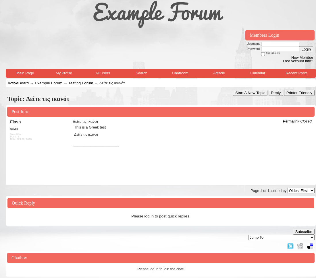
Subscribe (303, 232)
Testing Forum (80, 83)
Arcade (219, 73)
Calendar (258, 73)
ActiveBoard (18, 83)
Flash (15, 121)
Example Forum (48, 83)
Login (306, 49)
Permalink (291, 121)
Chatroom (180, 73)
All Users (102, 73)
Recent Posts (296, 73)
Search (141, 73)
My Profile (64, 73)
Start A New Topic (250, 93)
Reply (276, 93)
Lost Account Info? (298, 61)
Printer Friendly (299, 93)
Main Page (25, 73)
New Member (302, 57)
